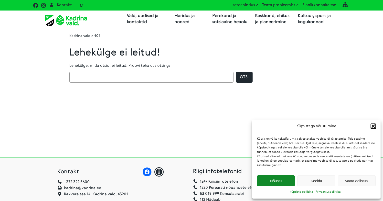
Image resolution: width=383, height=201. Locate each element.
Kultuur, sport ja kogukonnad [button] (314, 19)
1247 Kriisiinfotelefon (219, 182)
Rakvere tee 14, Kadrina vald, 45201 (96, 194)
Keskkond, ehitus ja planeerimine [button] (272, 19)
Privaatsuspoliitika (328, 191)
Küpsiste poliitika (301, 191)
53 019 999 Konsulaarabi (218, 194)
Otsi (244, 77)
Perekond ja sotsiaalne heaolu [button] (229, 19)
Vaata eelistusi (356, 181)
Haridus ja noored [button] (184, 19)
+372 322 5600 (77, 182)
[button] (373, 126)
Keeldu (316, 181)
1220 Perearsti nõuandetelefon (224, 188)
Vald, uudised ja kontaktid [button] (142, 19)
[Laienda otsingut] (81, 5)
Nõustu (276, 181)
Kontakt (64, 5)
